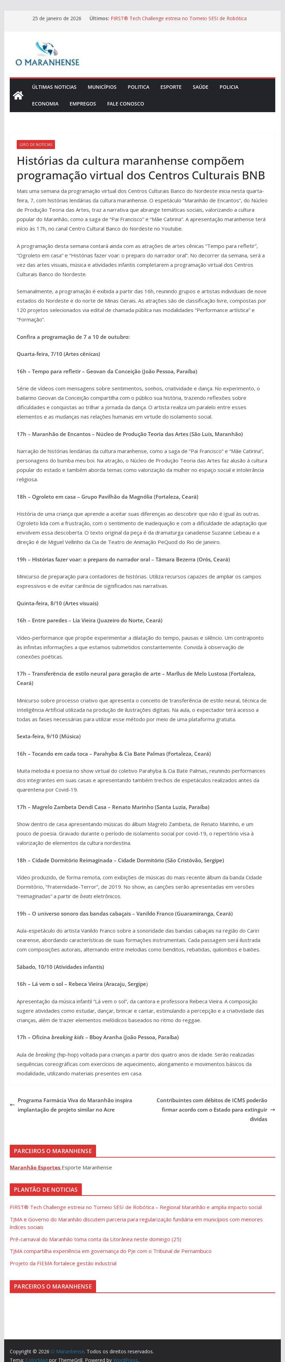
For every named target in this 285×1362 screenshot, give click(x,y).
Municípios (102, 87)
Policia (229, 87)
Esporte (171, 87)
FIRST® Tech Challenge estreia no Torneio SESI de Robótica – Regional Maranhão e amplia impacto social (179, 22)
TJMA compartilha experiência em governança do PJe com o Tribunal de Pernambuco (111, 1250)
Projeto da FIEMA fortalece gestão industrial (63, 1263)
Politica (138, 87)
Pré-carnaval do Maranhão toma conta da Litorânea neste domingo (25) (95, 1239)
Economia (45, 103)
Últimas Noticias (54, 87)
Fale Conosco (125, 103)
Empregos (83, 103)
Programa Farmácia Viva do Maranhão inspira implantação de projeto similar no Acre (71, 1105)
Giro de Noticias (35, 144)
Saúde (200, 87)
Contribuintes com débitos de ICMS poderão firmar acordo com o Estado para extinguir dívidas (216, 1109)
